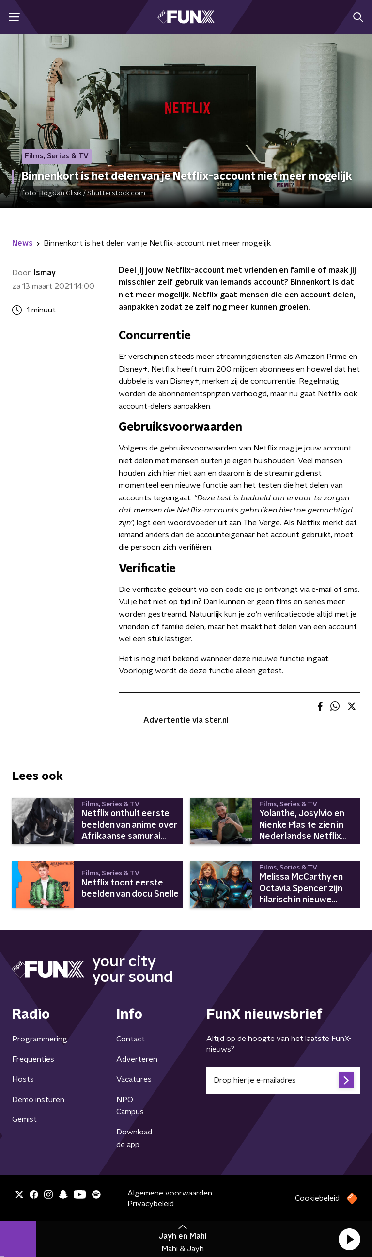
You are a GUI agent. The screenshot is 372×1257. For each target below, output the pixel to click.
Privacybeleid (150, 1204)
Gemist (24, 1119)
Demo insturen (38, 1099)
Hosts (23, 1079)
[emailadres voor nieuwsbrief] (283, 1080)
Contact (130, 1039)
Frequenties (33, 1059)
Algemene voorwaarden (169, 1193)
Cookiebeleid (317, 1198)
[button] (349, 1239)
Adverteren (136, 1059)
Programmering (39, 1039)
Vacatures (134, 1079)
